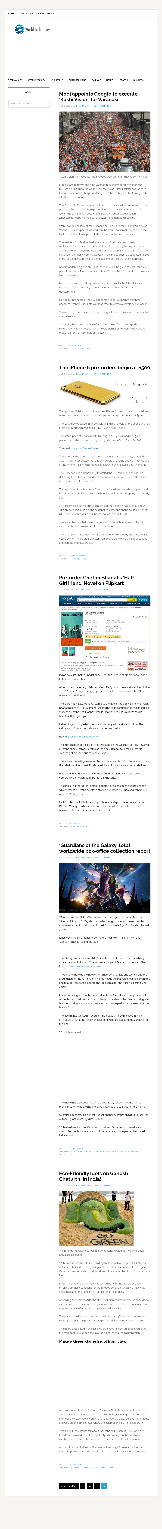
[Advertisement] (110, 47)
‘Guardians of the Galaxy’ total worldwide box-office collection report (102, 868)
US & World (78, 357)
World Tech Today (32, 32)
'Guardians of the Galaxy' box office (92, 1174)
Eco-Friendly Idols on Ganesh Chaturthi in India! (99, 1199)
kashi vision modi (81, 360)
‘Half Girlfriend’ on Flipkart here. (82, 753)
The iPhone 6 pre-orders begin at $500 (104, 382)
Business (76, 841)
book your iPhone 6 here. (83, 465)
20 (97, 1509)
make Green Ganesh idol (105, 1491)
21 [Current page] (104, 1509)
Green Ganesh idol (82, 1491)
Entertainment (80, 573)
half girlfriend (81, 844)
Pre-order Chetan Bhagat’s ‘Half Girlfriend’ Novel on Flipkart (102, 597)
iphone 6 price (80, 576)
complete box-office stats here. (81, 989)
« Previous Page (69, 1509)
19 (90, 1509)
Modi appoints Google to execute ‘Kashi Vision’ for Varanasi (104, 108)
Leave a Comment (102, 118)
